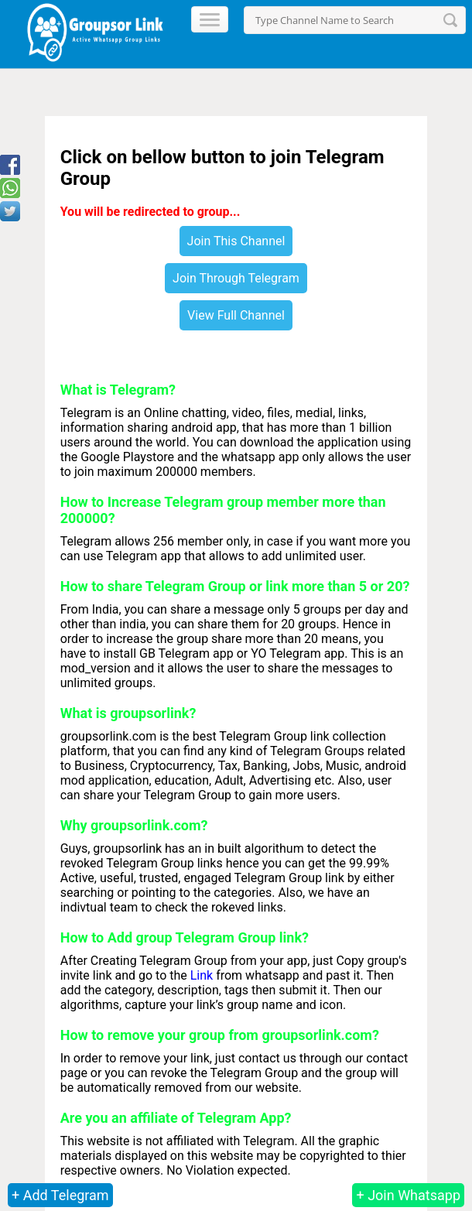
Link (201, 975)
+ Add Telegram (60, 1195)
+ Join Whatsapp (408, 1195)
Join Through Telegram (236, 278)
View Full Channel (236, 315)
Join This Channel (236, 241)
